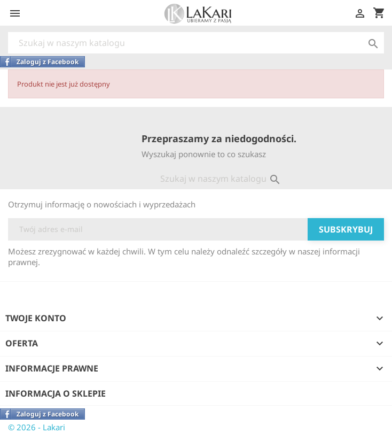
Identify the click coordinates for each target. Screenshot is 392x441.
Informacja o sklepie (55, 393)
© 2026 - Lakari (36, 427)
